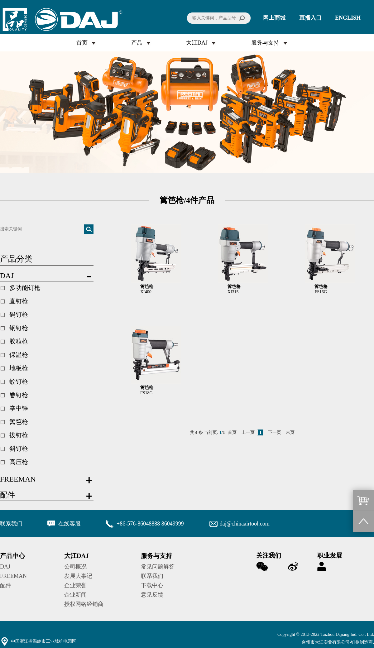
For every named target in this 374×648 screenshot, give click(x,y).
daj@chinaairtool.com (245, 524)
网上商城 (274, 18)
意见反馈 (152, 595)
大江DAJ (197, 43)
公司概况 (75, 567)
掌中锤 (18, 408)
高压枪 (18, 461)
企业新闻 (75, 595)
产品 (136, 43)
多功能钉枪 (25, 287)
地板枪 (18, 368)
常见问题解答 (158, 567)
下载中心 (152, 585)
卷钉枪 (18, 394)
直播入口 (310, 18)
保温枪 (18, 354)
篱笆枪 (18, 421)
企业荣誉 (75, 585)
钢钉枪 (18, 327)
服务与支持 (265, 43)
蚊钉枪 (18, 381)
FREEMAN (13, 576)
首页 (82, 43)
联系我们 (152, 576)
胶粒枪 (18, 341)
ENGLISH (348, 18)
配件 (5, 585)
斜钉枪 (18, 448)
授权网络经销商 (83, 604)
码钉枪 (18, 314)
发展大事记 (78, 576)
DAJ (5, 567)
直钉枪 (18, 301)
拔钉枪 (18, 435)
